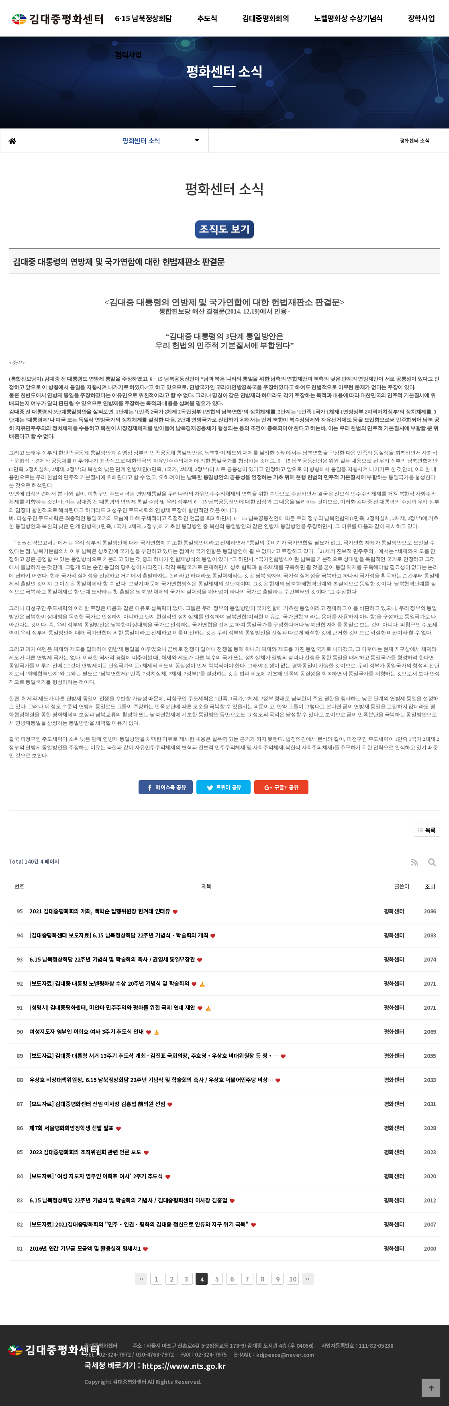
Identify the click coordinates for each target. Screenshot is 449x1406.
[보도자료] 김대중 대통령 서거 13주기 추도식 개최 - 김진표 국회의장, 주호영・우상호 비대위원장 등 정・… (154, 1055)
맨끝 (308, 1279)
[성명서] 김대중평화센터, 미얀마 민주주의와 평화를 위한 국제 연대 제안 (113, 1007)
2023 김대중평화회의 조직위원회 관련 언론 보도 (86, 1152)
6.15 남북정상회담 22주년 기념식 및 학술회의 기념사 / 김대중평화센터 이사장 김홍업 (129, 1200)
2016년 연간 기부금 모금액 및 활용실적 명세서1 (85, 1248)
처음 (141, 1279)
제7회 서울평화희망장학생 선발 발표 (72, 1128)
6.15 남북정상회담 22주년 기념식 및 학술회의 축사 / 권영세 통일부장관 (112, 959)
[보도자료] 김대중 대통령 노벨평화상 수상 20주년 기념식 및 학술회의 (110, 983)
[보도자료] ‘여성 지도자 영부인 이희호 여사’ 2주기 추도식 (96, 1176)
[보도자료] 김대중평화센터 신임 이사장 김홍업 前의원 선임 (98, 1104)
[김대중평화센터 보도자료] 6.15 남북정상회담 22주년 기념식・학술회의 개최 (119, 935)
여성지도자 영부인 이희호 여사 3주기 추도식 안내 (87, 1031)
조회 (430, 886)
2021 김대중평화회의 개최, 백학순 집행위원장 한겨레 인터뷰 (100, 911)
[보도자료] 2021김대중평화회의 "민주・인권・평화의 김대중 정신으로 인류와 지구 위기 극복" (139, 1224)
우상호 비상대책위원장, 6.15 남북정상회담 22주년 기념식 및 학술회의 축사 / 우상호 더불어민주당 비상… (152, 1080)
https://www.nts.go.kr (184, 1365)
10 (292, 1278)
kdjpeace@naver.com (285, 1355)
